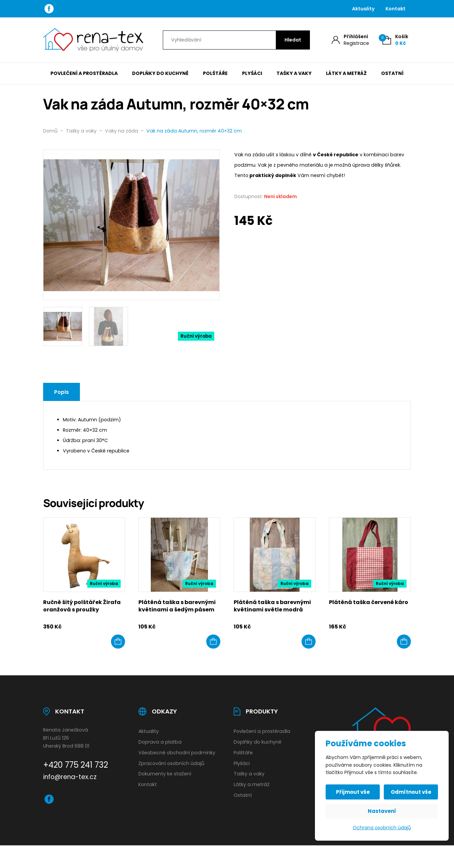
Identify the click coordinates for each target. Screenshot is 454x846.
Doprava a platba (160, 742)
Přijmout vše (353, 791)
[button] (118, 641)
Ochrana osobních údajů (382, 827)
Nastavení (382, 811)
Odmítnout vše (411, 791)
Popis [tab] (61, 392)
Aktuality (363, 8)
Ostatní (392, 73)
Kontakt (395, 8)
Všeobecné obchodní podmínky (176, 752)
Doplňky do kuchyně (160, 73)
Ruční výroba (196, 336)
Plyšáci (252, 73)
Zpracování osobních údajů (171, 763)
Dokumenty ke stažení (164, 773)
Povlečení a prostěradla (84, 73)
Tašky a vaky (294, 73)
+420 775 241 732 (75, 764)
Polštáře (215, 73)
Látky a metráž (346, 73)
